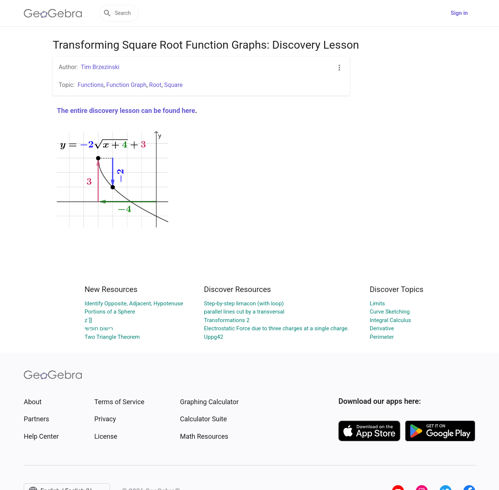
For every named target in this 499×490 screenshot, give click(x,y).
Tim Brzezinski (100, 67)
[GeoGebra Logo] (53, 13)
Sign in (459, 13)
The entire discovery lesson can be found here (126, 110)
